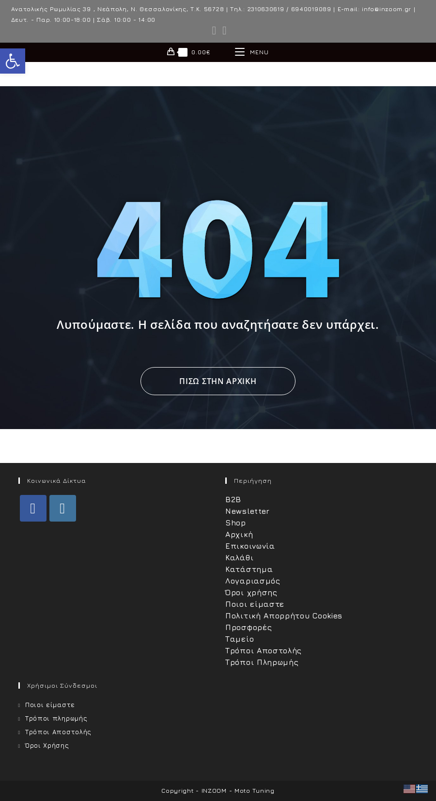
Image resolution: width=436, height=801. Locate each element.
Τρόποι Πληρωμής (262, 662)
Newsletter (247, 511)
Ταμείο (239, 638)
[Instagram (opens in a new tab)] (223, 30)
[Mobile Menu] (252, 52)
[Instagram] (62, 508)
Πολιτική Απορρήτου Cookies (284, 615)
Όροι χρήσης (251, 592)
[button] (12, 61)
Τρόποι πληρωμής (56, 718)
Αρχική (239, 534)
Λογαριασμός (252, 580)
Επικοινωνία (250, 545)
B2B (233, 499)
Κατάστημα (249, 569)
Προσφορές (248, 627)
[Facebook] (33, 508)
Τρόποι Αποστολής (263, 650)
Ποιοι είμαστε (254, 604)
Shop (235, 522)
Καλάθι (239, 557)
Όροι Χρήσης (47, 745)
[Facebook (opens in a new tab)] (214, 30)
